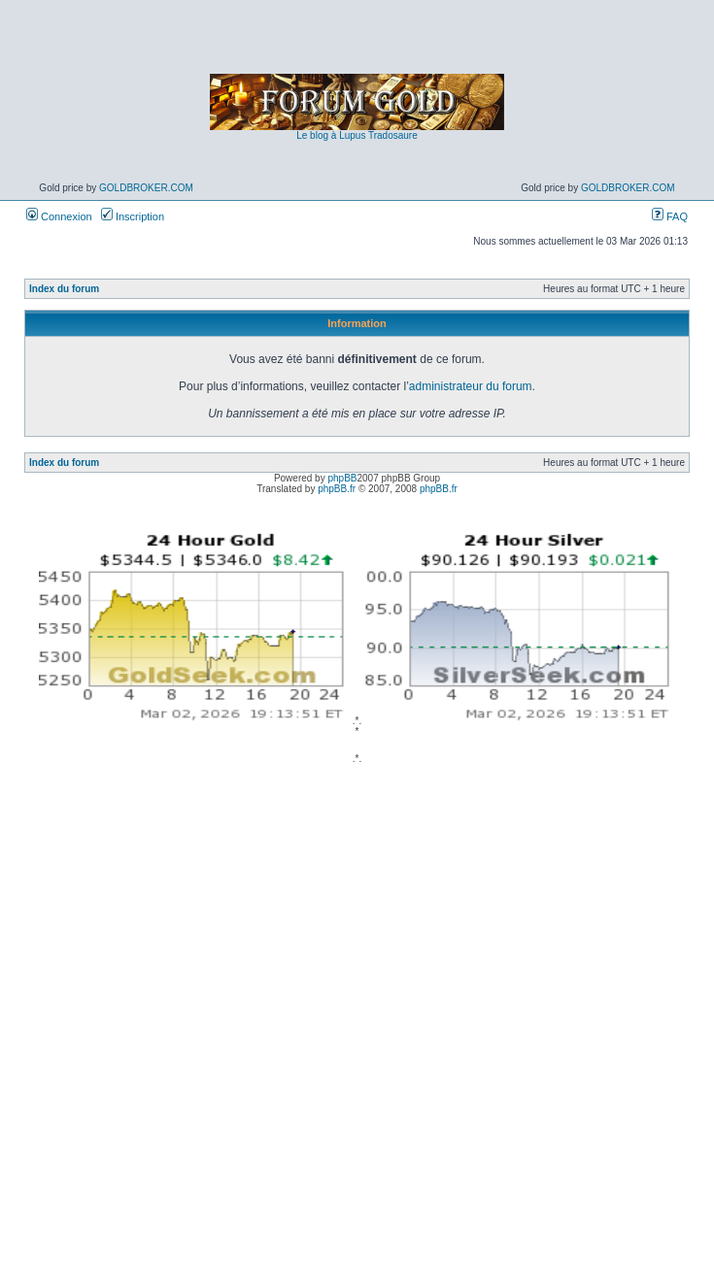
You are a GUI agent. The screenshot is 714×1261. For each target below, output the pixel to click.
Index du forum (64, 288)
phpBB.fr (337, 488)
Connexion (59, 216)
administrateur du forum (470, 386)
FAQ (670, 216)
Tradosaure (393, 135)
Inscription (132, 216)
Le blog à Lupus (330, 135)
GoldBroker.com (146, 188)
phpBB (342, 478)
